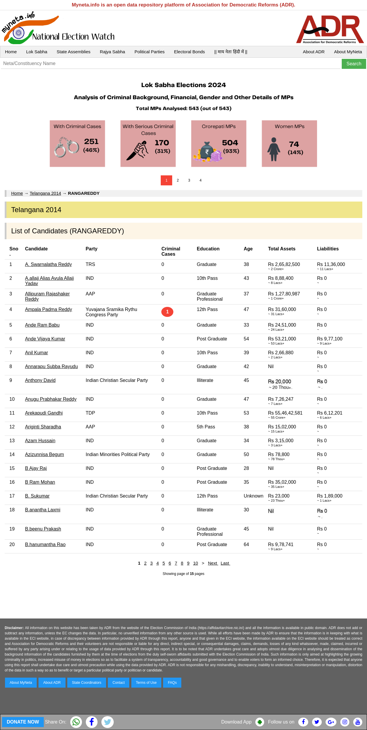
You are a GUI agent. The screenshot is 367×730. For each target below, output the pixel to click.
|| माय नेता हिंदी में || (230, 51)
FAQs (172, 683)
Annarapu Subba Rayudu (51, 366)
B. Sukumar (37, 495)
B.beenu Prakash (43, 528)
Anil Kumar (36, 352)
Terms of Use (146, 683)
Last (225, 563)
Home (11, 51)
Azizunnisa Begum (44, 454)
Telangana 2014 (45, 193)
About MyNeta (348, 51)
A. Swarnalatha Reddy (48, 264)
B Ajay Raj (36, 468)
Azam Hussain (40, 440)
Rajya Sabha (112, 51)
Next (213, 563)
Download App (236, 721)
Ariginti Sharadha (43, 426)
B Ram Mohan (40, 482)
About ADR (314, 51)
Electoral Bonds (189, 51)
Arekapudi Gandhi (44, 412)
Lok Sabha (36, 51)
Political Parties (150, 51)
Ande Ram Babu (42, 324)
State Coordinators (86, 683)
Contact (119, 683)
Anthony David (40, 380)
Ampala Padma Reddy (48, 309)
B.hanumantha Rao (45, 544)
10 (195, 563)
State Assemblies (74, 51)
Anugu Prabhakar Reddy (50, 399)
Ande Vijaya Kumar (45, 338)
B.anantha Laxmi (42, 509)
